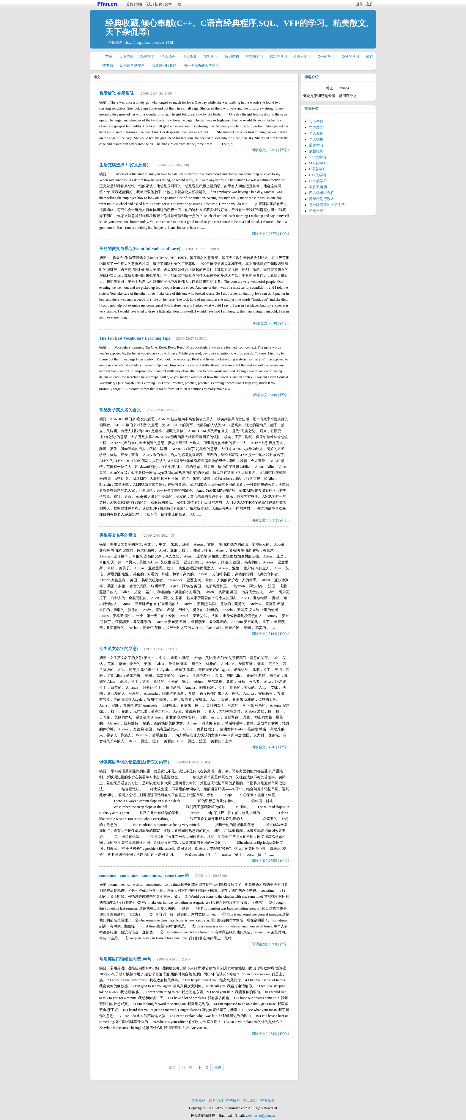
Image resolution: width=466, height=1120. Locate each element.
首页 (129, 4)
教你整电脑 (318, 187)
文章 (168, 4)
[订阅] (169, 42)
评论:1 (284, 150)
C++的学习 (326, 56)
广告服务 (233, 1101)
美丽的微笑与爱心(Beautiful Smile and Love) (139, 248)
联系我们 (216, 1101)
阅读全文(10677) (264, 234)
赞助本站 (250, 1101)
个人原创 (168, 56)
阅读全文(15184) (264, 634)
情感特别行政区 (164, 65)
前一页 (187, 1067)
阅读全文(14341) (264, 747)
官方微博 (267, 1101)
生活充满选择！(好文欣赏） (125, 165)
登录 (359, 4)
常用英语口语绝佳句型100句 (125, 959)
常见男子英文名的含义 (120, 410)
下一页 (203, 1067)
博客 (139, 4)
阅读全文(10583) (264, 1034)
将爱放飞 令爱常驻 (116, 93)
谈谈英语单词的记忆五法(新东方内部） (135, 762)
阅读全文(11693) (264, 944)
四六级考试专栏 (132, 65)
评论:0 (284, 323)
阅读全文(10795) (264, 860)
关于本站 (198, 1101)
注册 (369, 4)
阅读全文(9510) (265, 323)
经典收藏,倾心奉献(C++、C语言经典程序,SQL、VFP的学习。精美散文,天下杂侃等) (236, 27)
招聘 (158, 4)
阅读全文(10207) (264, 150)
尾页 (217, 1067)
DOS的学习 (350, 56)
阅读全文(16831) (264, 520)
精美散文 (147, 56)
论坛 (148, 4)
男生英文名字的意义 (118, 535)
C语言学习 (302, 56)
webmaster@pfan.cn (260, 1115)
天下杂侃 (126, 56)
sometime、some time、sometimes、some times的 (144, 875)
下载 (177, 4)
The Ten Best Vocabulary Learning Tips (134, 338)
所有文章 (316, 211)
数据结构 (232, 56)
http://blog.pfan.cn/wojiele (145, 42)
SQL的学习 (278, 56)
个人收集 (189, 56)
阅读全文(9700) (265, 395)
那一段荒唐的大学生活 (201, 65)
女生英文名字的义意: (118, 648)
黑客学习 (211, 56)
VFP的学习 (254, 56)
